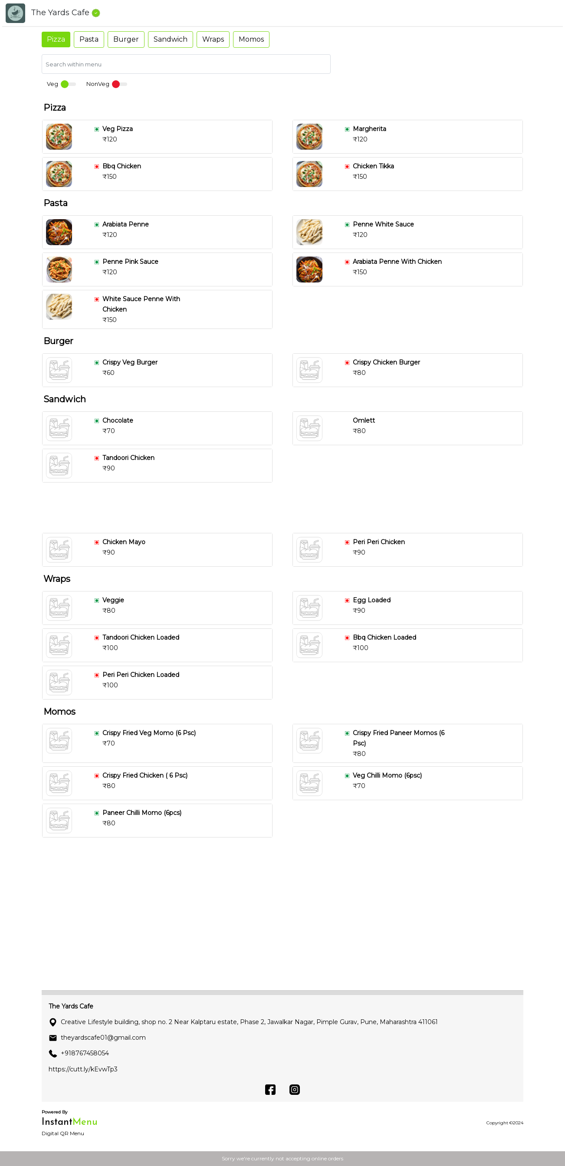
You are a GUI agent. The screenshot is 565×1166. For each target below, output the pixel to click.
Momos (251, 39)
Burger (126, 39)
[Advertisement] (286, 507)
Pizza (56, 39)
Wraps (213, 39)
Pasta (89, 39)
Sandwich (170, 39)
